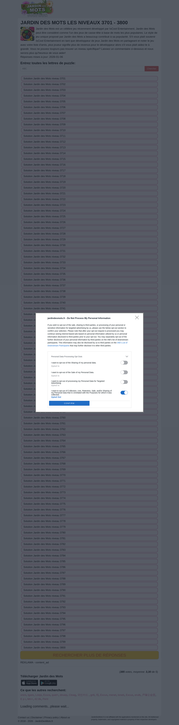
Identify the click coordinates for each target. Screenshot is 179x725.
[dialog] (89, 362)
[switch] (124, 363)
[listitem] (89, 356)
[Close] (138, 318)
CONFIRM (69, 403)
